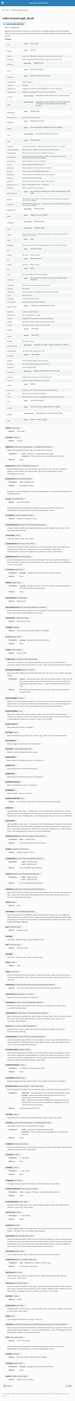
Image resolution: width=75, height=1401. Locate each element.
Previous (8, 1386)
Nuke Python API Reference (39, 3)
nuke (7, 10)
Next (68, 1386)
